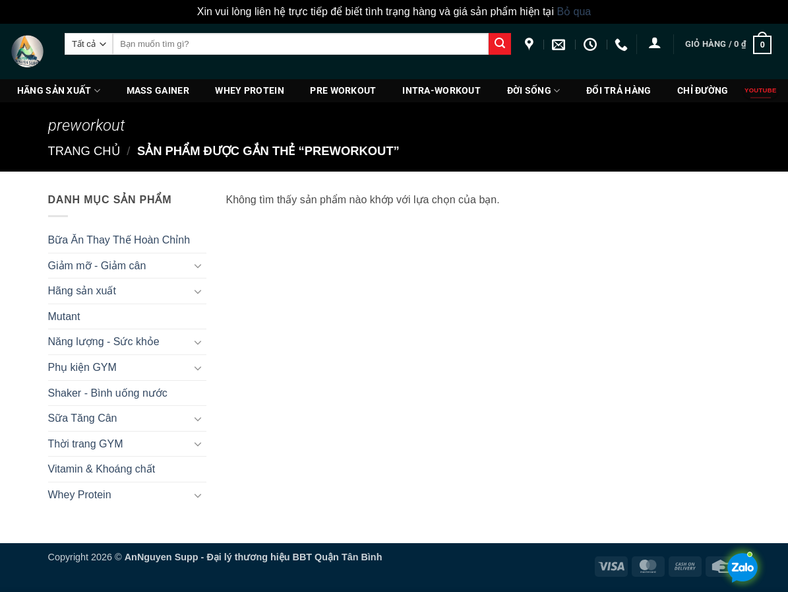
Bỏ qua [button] (574, 11)
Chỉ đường (703, 90)
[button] (655, 42)
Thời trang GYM (85, 443)
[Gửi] (500, 44)
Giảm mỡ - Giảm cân (97, 265)
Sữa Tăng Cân (82, 418)
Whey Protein (249, 90)
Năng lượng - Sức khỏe (104, 341)
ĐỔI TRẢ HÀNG (618, 90)
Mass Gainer (158, 90)
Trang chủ (84, 151)
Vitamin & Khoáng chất (102, 469)
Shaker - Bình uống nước (107, 393)
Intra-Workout (441, 90)
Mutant (64, 316)
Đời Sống (534, 90)
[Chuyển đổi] (198, 265)
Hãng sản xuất (58, 90)
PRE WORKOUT (343, 90)
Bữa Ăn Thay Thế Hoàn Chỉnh (119, 240)
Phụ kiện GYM (82, 367)
